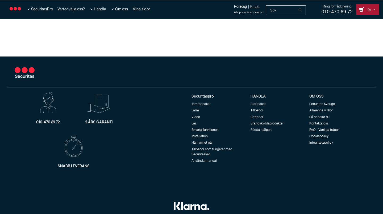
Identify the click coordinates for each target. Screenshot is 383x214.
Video (196, 117)
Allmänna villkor (321, 110)
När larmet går (202, 142)
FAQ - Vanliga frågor (324, 129)
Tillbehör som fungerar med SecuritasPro (212, 151)
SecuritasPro (42, 9)
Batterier (257, 117)
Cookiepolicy (318, 136)
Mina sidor (141, 9)
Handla (100, 9)
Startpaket (258, 104)
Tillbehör (257, 110)
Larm (195, 110)
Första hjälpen (261, 129)
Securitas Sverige (322, 104)
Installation (200, 136)
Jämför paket (201, 104)
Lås (194, 123)
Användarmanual (204, 160)
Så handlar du (319, 117)
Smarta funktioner (205, 129)
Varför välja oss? (71, 9)
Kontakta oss (318, 123)
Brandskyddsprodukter (267, 123)
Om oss (121, 9)
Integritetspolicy (321, 142)
